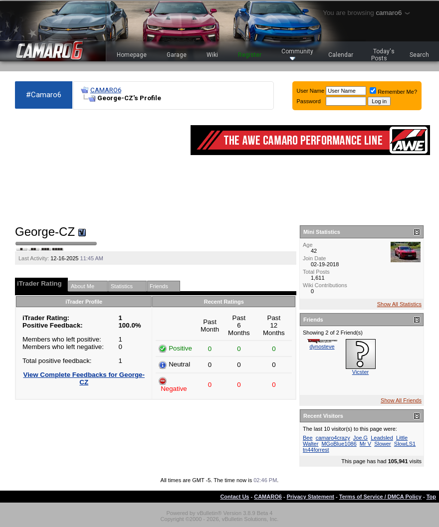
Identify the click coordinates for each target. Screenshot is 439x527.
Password (309, 101)
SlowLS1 (405, 444)
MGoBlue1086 (338, 444)
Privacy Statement (310, 497)
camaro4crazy (333, 438)
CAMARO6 (105, 90)
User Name (311, 91)
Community (297, 54)
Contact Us (234, 497)
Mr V (365, 444)
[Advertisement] (70, 167)
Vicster (360, 372)
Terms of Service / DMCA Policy (380, 497)
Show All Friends (401, 400)
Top (431, 497)
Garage (177, 54)
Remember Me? (393, 92)
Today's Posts (383, 55)
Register (249, 54)
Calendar (340, 54)
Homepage (132, 54)
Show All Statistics (399, 304)
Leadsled (382, 438)
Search (419, 54)
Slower (382, 444)
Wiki (212, 54)
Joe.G (360, 438)
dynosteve (321, 347)
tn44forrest (316, 450)
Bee (308, 438)
